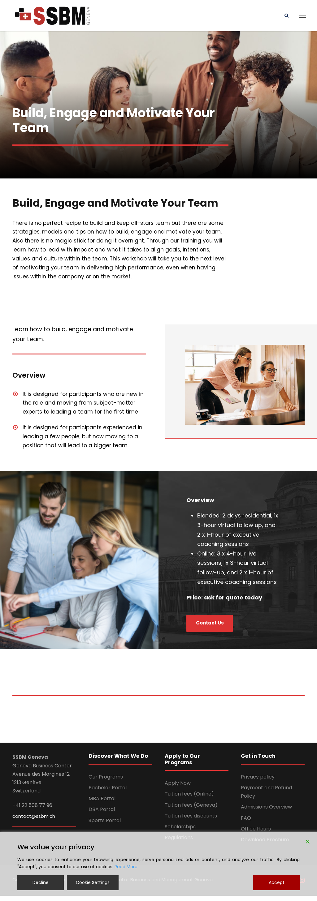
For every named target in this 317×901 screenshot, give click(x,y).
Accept (276, 882)
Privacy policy (258, 781)
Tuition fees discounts (191, 820)
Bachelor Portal (108, 792)
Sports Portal (105, 825)
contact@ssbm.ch (33, 821)
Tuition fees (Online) (189, 799)
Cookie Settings (93, 882)
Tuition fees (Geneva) (191, 809)
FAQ (246, 822)
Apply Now (178, 788)
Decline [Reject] (41, 882)
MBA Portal (102, 803)
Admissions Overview (266, 812)
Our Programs (106, 781)
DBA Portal (102, 814)
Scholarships (180, 831)
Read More (126, 867)
